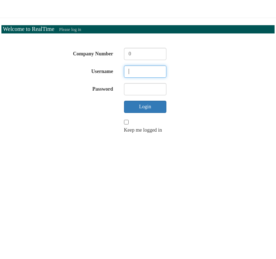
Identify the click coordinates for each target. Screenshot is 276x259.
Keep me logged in (143, 130)
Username (102, 71)
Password (102, 89)
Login (145, 106)
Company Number (93, 53)
